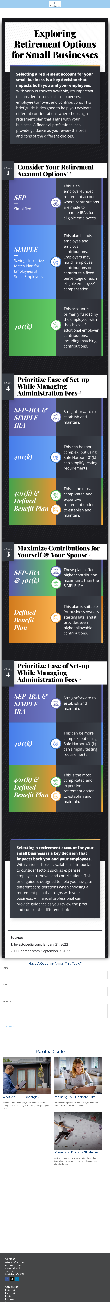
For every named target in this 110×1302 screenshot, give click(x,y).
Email (5, 984)
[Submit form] (10, 1026)
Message (7, 1001)
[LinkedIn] (17, 1279)
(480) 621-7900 (18, 1262)
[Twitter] (12, 1279)
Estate (8, 1296)
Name (6, 968)
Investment (10, 1293)
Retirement (10, 1290)
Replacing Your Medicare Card (75, 1097)
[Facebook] (7, 1279)
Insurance (9, 1299)
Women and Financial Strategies (76, 1152)
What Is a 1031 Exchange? (21, 1097)
